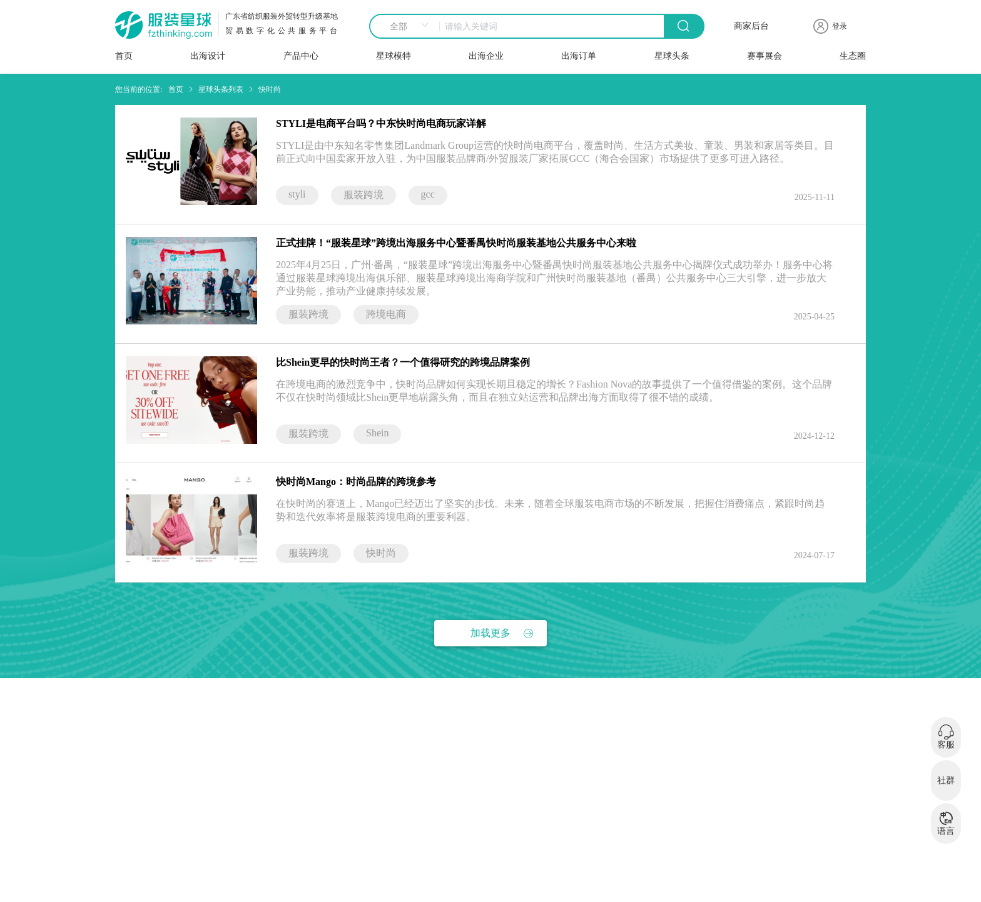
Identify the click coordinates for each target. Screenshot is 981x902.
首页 (124, 56)
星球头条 (671, 56)
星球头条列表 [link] (220, 89)
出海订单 (578, 56)
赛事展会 (764, 56)
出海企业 (486, 56)
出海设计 (207, 56)
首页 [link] (175, 89)
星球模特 (393, 56)
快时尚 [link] (269, 89)
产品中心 (300, 56)
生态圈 (853, 56)
